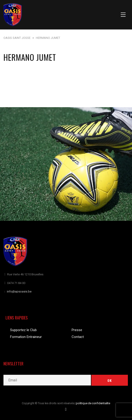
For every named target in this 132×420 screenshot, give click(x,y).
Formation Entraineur (26, 337)
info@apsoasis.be (19, 291)
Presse (77, 330)
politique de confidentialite (93, 403)
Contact (78, 337)
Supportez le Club (23, 330)
